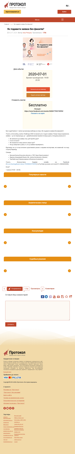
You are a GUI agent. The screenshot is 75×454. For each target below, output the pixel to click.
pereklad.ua (17, 422)
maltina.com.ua (17, 439)
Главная (6, 24)
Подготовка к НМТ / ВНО (20, 420)
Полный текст (7, 372)
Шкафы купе (17, 432)
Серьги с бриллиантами (7, 417)
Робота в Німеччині (19, 417)
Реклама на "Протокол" (11, 390)
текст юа (5, 439)
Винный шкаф (17, 415)
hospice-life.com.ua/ (18, 424)
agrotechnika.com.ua (8, 431)
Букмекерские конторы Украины (19, 434)
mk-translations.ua (7, 437)
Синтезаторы (6, 429)
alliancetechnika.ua (7, 420)
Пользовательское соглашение (13, 400)
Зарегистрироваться (12, 12)
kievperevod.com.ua (7, 441)
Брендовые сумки (18, 437)
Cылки (15, 441)
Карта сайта (7, 395)
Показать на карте (37, 113)
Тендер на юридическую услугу (13, 398)
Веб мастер (5, 424)
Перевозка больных (18, 426)
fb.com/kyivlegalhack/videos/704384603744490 (21, 164)
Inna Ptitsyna (27, 33)
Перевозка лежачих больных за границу (19, 429)
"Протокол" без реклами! (11, 392)
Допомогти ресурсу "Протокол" (14, 403)
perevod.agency (6, 433)
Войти (64, 12)
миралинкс (6, 422)
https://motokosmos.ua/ (8, 426)
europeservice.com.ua (8, 435)
